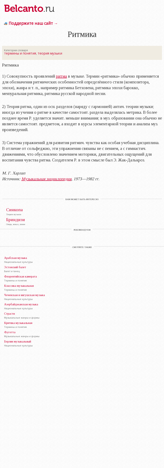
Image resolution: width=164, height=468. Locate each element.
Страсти (9, 313)
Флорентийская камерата (20, 276)
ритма (61, 76)
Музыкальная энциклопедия (46, 179)
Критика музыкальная (18, 323)
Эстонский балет (15, 267)
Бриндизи (15, 219)
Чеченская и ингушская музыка (24, 295)
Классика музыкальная (19, 285)
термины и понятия (20, 53)
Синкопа (14, 209)
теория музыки (50, 53)
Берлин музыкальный (17, 341)
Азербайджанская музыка (21, 304)
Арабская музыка (15, 257)
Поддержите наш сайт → (33, 23)
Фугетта (9, 332)
